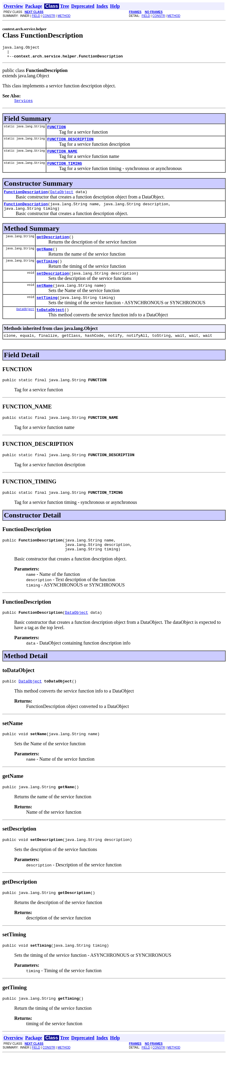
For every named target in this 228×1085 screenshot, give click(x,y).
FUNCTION (56, 131)
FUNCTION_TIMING (64, 170)
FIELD (36, 15)
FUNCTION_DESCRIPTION (70, 144)
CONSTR (48, 15)
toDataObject (50, 325)
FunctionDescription (26, 199)
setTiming (47, 312)
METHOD (64, 15)
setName (45, 299)
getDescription (53, 247)
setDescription (53, 286)
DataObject (61, 199)
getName (45, 260)
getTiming (47, 273)
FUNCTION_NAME (62, 157)
